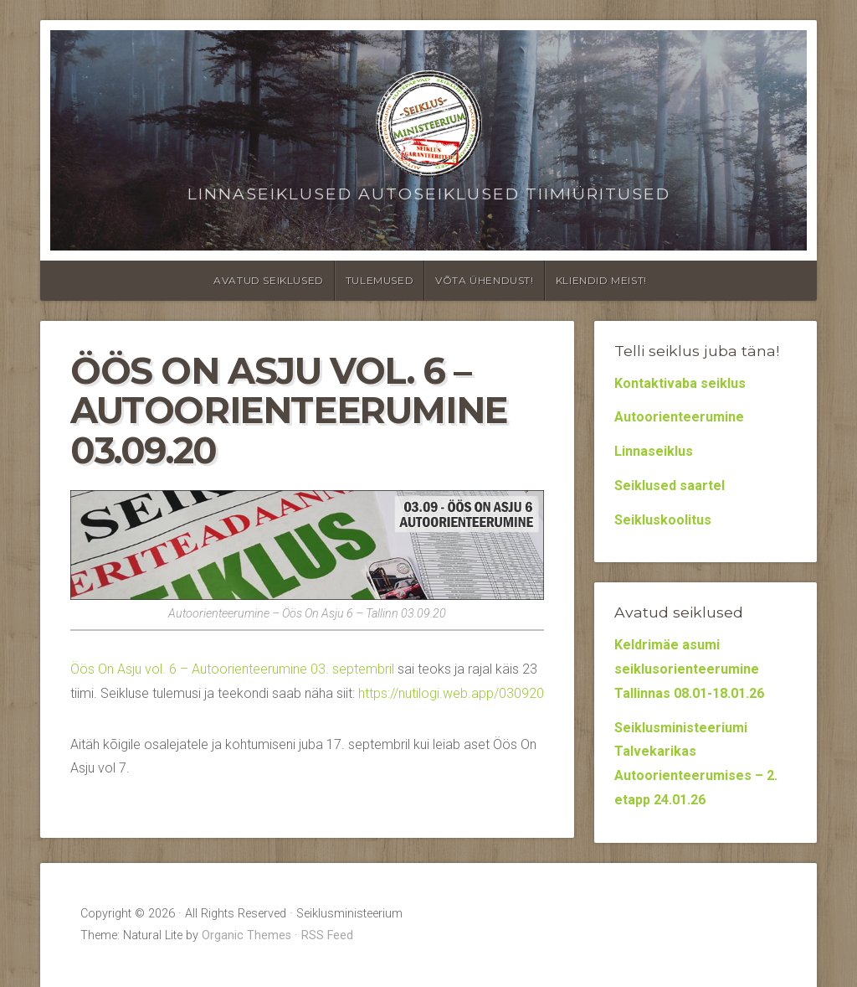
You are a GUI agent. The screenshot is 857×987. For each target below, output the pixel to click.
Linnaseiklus (653, 451)
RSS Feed (327, 935)
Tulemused (379, 280)
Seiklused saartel (669, 486)
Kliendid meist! (601, 280)
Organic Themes (246, 935)
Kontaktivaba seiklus (680, 383)
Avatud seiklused (268, 280)
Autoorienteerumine (679, 417)
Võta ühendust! (484, 280)
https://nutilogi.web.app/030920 (451, 693)
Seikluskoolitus (662, 520)
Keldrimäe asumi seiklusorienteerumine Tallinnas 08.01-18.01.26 (689, 669)
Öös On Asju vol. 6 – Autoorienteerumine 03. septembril (232, 669)
